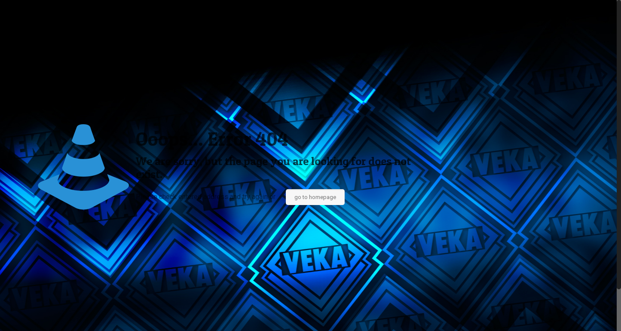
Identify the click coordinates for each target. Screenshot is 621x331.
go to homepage (315, 197)
